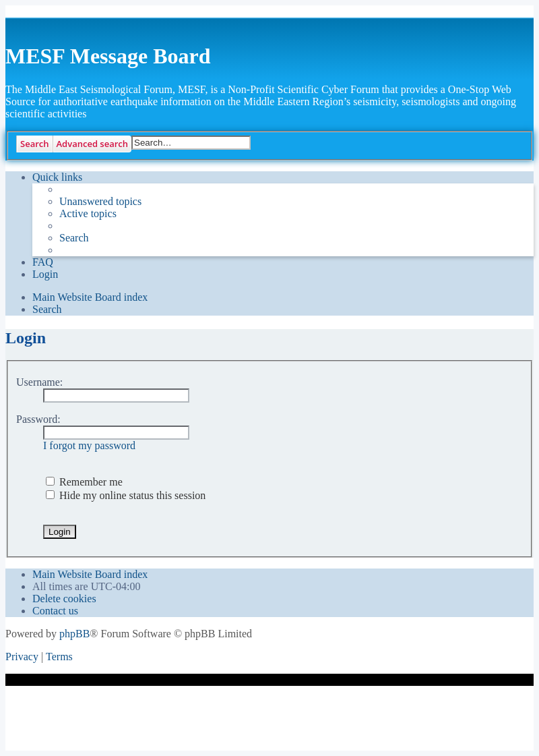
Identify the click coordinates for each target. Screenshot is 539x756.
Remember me (84, 482)
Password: (38, 419)
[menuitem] (100, 202)
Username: (39, 382)
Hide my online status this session (125, 495)
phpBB (74, 633)
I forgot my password (89, 445)
